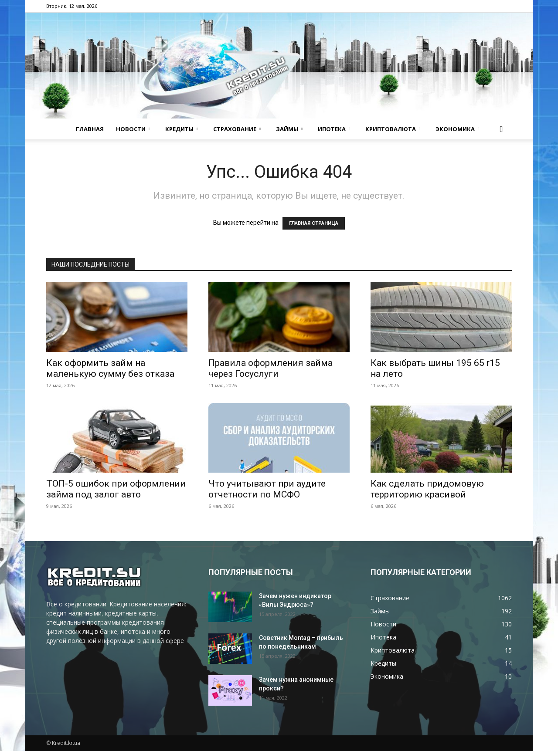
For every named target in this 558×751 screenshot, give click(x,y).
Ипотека (334, 129)
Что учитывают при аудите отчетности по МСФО (267, 489)
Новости (133, 129)
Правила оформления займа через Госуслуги (270, 368)
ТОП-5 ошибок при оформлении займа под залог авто (116, 489)
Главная (90, 129)
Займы (289, 129)
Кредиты (181, 129)
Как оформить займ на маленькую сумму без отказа (110, 368)
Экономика (457, 129)
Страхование (237, 129)
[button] (501, 129)
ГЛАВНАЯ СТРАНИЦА (313, 223)
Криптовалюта (392, 129)
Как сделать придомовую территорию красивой (427, 489)
